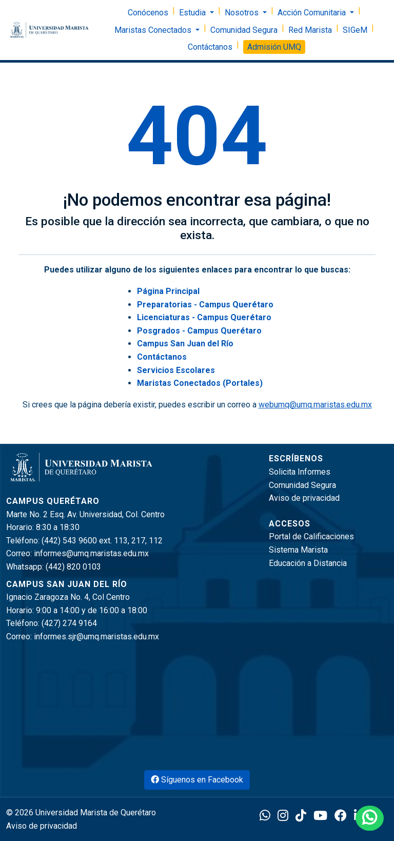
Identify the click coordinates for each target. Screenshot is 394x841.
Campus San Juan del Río (185, 343)
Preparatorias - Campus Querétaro (205, 304)
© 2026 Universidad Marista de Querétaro (81, 812)
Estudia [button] (193, 12)
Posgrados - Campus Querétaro (199, 331)
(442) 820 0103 (73, 567)
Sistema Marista (298, 550)
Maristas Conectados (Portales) (200, 383)
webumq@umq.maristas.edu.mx (315, 404)
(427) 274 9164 (69, 623)
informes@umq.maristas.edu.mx (91, 553)
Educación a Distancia (308, 563)
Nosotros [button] (243, 12)
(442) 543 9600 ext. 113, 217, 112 (102, 540)
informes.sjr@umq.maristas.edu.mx (96, 636)
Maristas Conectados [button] (153, 30)
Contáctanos (210, 47)
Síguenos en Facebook (197, 780)
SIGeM (355, 30)
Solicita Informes (299, 472)
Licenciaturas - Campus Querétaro (204, 317)
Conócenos (148, 12)
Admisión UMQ (274, 47)
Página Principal (168, 291)
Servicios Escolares (176, 370)
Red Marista (310, 30)
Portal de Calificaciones (311, 536)
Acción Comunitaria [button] (313, 12)
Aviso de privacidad (304, 498)
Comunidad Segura (244, 30)
